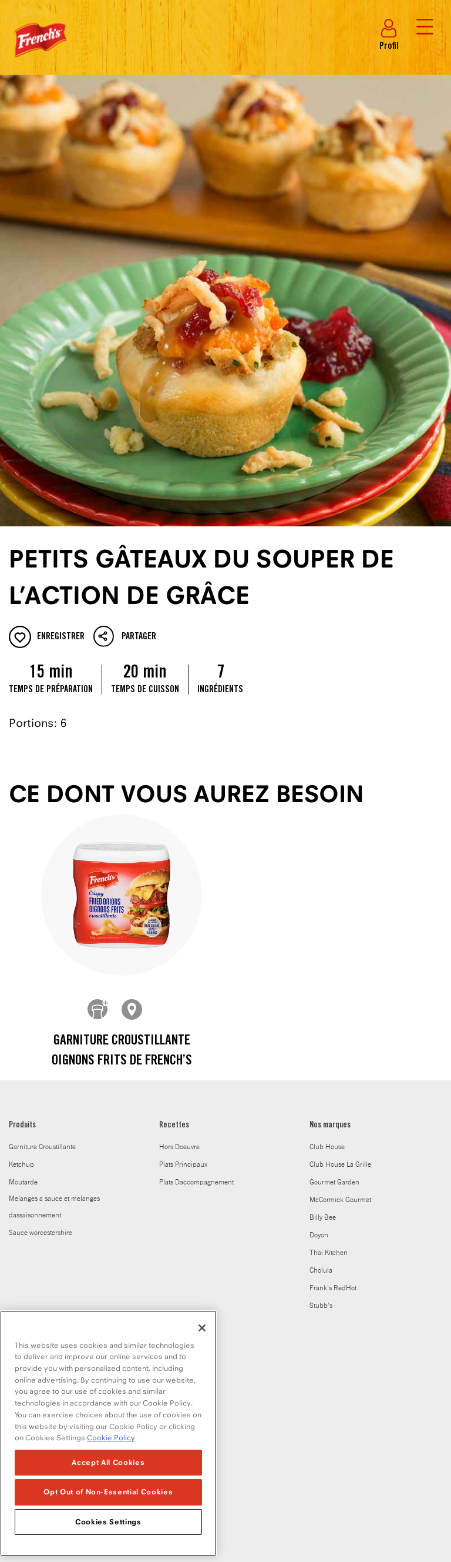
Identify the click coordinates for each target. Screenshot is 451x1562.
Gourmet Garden (334, 984)
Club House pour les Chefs (48, 1306)
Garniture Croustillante (42, 949)
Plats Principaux (183, 966)
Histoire (20, 1253)
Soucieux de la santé (39, 1165)
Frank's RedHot (332, 1090)
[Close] (202, 1328)
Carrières (22, 1288)
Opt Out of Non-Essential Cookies (108, 1491)
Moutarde (23, 984)
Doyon (318, 1037)
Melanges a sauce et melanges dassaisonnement (54, 1009)
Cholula (320, 1072)
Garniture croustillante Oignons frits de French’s (122, 854)
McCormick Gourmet (340, 1002)
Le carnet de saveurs (39, 1235)
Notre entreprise (33, 1200)
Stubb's (320, 1108)
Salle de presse (31, 1270)
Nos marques (330, 928)
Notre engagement (36, 1217)
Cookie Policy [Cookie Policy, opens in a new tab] (111, 1437)
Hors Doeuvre (179, 949)
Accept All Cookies (108, 1462)
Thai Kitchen (328, 1055)
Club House (327, 949)
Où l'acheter (27, 1182)
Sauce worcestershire (40, 1035)
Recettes (174, 928)
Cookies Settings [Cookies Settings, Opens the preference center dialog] (108, 1521)
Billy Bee (322, 1019)
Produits (22, 928)
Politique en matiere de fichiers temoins (264, 1485)
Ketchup (21, 966)
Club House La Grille (340, 966)
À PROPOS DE (28, 1144)
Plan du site (363, 1485)
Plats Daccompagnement (196, 984)
